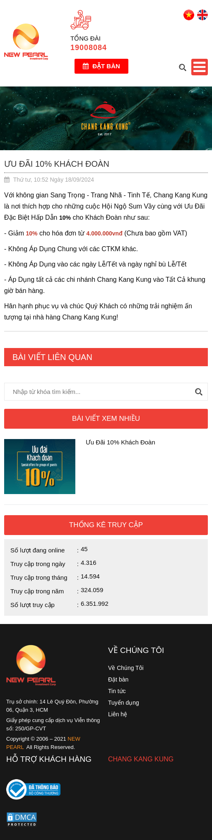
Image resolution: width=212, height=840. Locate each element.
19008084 (88, 47)
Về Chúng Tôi (126, 668)
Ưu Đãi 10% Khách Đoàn (120, 442)
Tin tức (117, 691)
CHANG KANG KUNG (140, 759)
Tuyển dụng (123, 702)
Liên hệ (117, 714)
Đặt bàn (101, 66)
